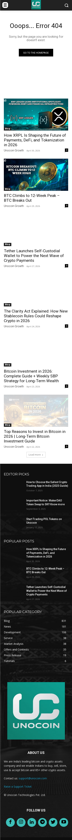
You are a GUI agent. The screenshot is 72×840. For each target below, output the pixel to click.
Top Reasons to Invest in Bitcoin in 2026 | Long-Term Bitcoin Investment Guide (34, 436)
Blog (7, 128)
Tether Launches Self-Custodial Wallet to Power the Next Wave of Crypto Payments (34, 256)
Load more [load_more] (36, 454)
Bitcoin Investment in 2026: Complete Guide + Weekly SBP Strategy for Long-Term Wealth (31, 376)
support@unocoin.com (33, 778)
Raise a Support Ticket (18, 786)
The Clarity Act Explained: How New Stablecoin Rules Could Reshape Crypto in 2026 (36, 316)
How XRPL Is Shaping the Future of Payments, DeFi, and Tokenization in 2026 (35, 140)
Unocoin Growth (14, 150)
